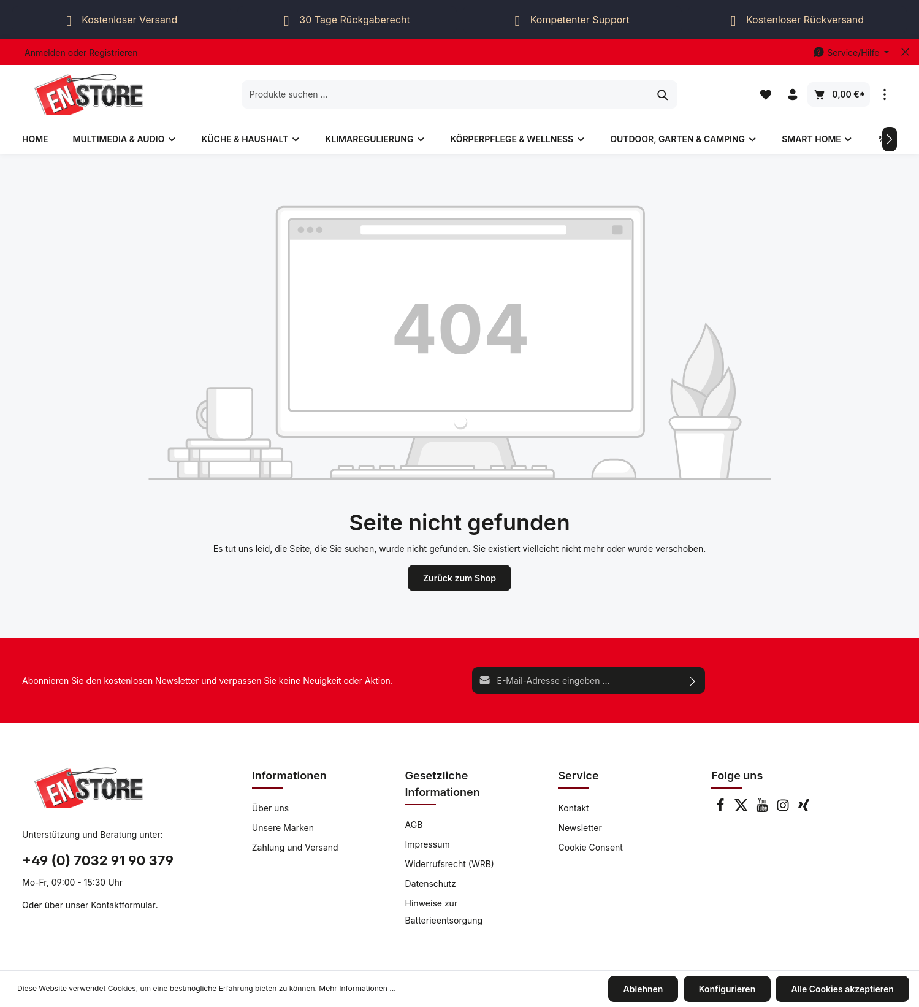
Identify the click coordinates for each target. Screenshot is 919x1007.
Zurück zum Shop (459, 578)
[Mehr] (884, 94)
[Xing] (803, 808)
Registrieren (113, 52)
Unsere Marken (283, 827)
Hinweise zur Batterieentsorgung (444, 911)
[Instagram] (784, 808)
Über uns (270, 808)
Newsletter (579, 827)
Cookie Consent (590, 847)
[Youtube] (763, 808)
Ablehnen (643, 989)
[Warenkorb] (838, 94)
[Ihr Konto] (792, 94)
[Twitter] (742, 808)
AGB (414, 824)
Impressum (427, 844)
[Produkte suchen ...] (446, 94)
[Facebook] (722, 808)
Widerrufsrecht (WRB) (449, 864)
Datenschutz (430, 883)
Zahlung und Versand (295, 847)
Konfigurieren (727, 989)
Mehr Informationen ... (357, 989)
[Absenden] (693, 680)
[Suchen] (663, 94)
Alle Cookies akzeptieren (842, 989)
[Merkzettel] (765, 94)
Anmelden (45, 52)
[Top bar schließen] (905, 52)
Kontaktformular (123, 905)
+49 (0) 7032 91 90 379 (98, 860)
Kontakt (573, 808)
